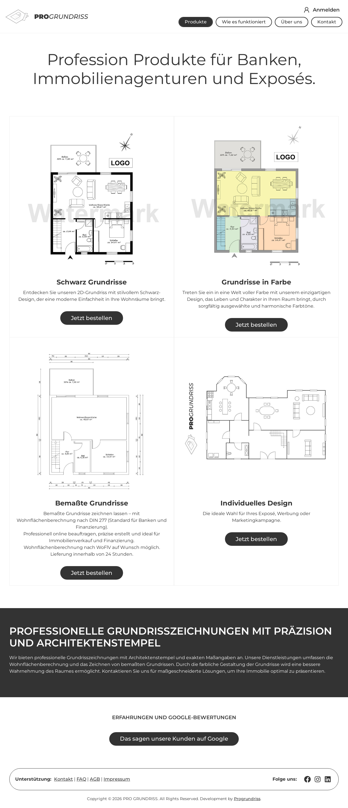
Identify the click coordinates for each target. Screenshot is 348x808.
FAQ (81, 779)
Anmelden (326, 10)
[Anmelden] (306, 9)
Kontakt (326, 22)
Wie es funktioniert (244, 22)
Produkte (196, 22)
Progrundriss (247, 799)
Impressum (117, 779)
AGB (95, 779)
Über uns (291, 22)
